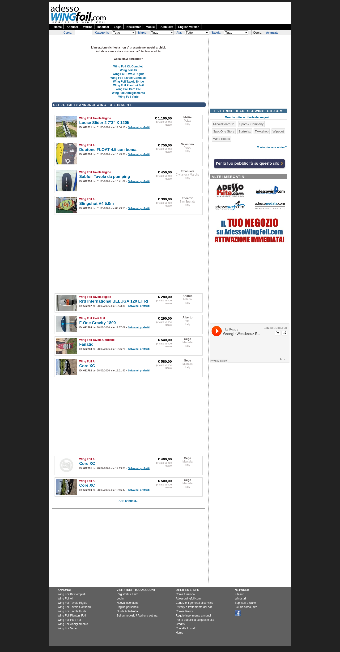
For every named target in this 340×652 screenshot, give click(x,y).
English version (188, 27)
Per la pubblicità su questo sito (195, 619)
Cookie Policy (184, 611)
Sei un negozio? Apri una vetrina (137, 615)
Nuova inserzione (128, 602)
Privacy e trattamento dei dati (194, 607)
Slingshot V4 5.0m (96, 203)
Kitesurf (239, 594)
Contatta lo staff (186, 628)
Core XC (87, 366)
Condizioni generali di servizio (194, 602)
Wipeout (278, 131)
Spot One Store (223, 131)
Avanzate (272, 32)
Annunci (72, 27)
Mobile (150, 27)
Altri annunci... (128, 500)
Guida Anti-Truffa (127, 611)
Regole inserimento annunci (193, 615)
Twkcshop (261, 131)
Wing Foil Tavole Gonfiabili (128, 77)
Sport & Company (251, 124)
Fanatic (86, 344)
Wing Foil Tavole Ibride (128, 81)
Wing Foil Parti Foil (128, 89)
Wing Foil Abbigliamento (128, 93)
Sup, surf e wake (245, 602)
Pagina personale (128, 607)
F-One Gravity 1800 (97, 323)
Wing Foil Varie (128, 96)
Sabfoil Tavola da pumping (104, 176)
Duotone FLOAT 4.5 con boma (107, 149)
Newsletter (134, 27)
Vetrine (87, 27)
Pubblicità (166, 27)
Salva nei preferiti (139, 127)
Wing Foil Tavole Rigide (128, 74)
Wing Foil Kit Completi (128, 66)
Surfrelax (244, 131)
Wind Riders (221, 139)
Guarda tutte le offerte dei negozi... (248, 117)
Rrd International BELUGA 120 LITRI (113, 301)
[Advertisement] (205, 12)
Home (58, 27)
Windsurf (240, 598)
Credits (180, 624)
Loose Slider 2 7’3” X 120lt (104, 122)
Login (118, 27)
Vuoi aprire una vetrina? (272, 147)
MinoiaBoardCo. (224, 124)
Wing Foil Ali (128, 70)
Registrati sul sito (127, 594)
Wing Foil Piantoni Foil (128, 85)
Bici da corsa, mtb (246, 607)
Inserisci (103, 27)
